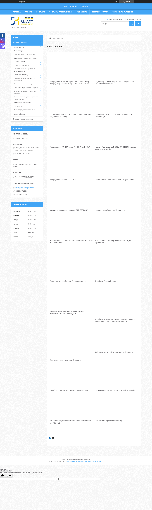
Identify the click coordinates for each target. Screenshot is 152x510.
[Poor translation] (8, 476)
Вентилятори (18, 51)
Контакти (40, 12)
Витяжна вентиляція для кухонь (25, 58)
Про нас (28, 12)
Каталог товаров (20, 43)
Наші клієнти (81, 12)
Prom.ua (87, 459)
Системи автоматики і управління (26, 84)
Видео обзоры (19, 114)
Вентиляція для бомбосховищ (24, 110)
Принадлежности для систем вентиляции (24, 79)
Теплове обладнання (21, 65)
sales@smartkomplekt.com (24, 188)
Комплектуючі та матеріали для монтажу (25, 92)
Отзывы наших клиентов (23, 119)
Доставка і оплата (100, 12)
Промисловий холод (21, 75)
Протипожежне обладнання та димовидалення (24, 70)
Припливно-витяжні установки (24, 54)
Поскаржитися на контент (75, 461)
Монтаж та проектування (60, 12)
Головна (17, 12)
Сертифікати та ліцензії (122, 12)
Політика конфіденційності (94, 461)
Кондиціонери (19, 47)
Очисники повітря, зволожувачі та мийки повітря (26, 98)
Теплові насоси (19, 62)
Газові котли (18, 106)
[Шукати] (131, 23)
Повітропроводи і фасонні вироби (26, 87)
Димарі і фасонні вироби (22, 102)
